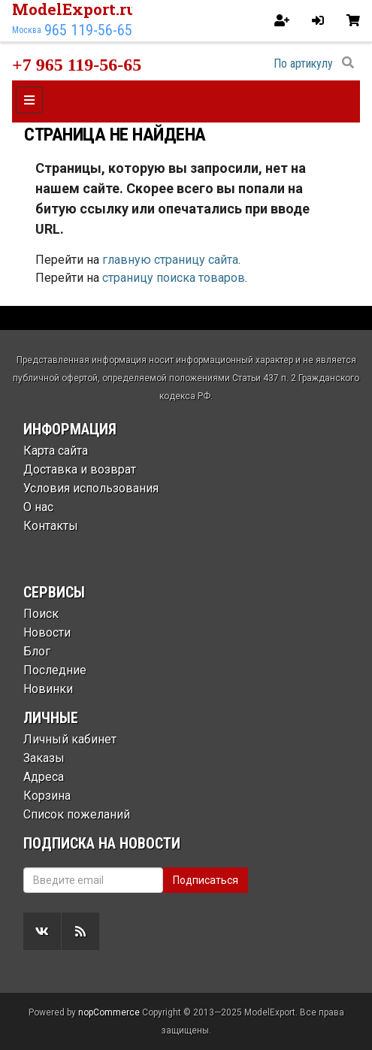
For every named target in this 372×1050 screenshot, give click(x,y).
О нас (38, 507)
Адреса (43, 777)
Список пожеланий (76, 814)
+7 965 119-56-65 (76, 64)
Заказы (44, 758)
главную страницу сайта (170, 260)
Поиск (41, 614)
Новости (47, 632)
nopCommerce (109, 1012)
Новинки (48, 689)
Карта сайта (55, 450)
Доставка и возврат (79, 469)
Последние (54, 670)
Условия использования (91, 488)
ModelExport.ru (74, 9)
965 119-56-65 (88, 30)
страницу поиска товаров (173, 278)
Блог (36, 651)
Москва (26, 30)
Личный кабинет (69, 739)
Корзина (47, 795)
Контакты (50, 526)
